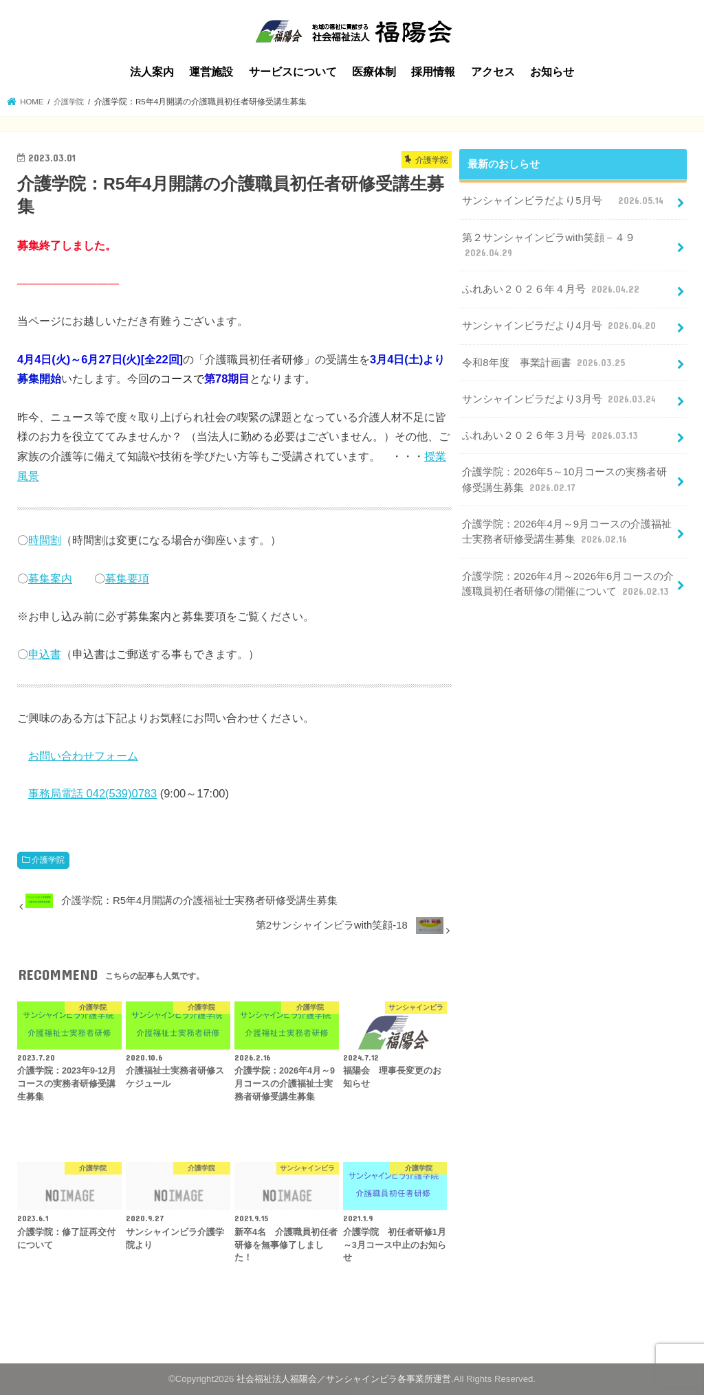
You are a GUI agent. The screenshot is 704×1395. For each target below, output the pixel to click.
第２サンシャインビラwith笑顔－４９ (548, 245)
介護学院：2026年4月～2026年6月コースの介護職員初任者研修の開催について (567, 582)
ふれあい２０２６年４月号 (552, 288)
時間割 (44, 540)
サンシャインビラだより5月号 (564, 200)
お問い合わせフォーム (83, 755)
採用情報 (433, 72)
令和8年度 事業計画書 (544, 361)
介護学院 (48, 860)
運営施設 (211, 72)
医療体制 (374, 72)
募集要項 (127, 577)
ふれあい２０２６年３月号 (550, 434)
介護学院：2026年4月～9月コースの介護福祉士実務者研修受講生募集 (566, 530)
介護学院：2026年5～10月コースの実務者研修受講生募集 (564, 478)
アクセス (493, 72)
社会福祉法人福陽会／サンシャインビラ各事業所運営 (343, 1379)
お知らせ (552, 72)
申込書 (44, 654)
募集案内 (50, 577)
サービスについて (293, 72)
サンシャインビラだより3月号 (559, 398)
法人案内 (152, 72)
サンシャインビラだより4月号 (560, 325)
